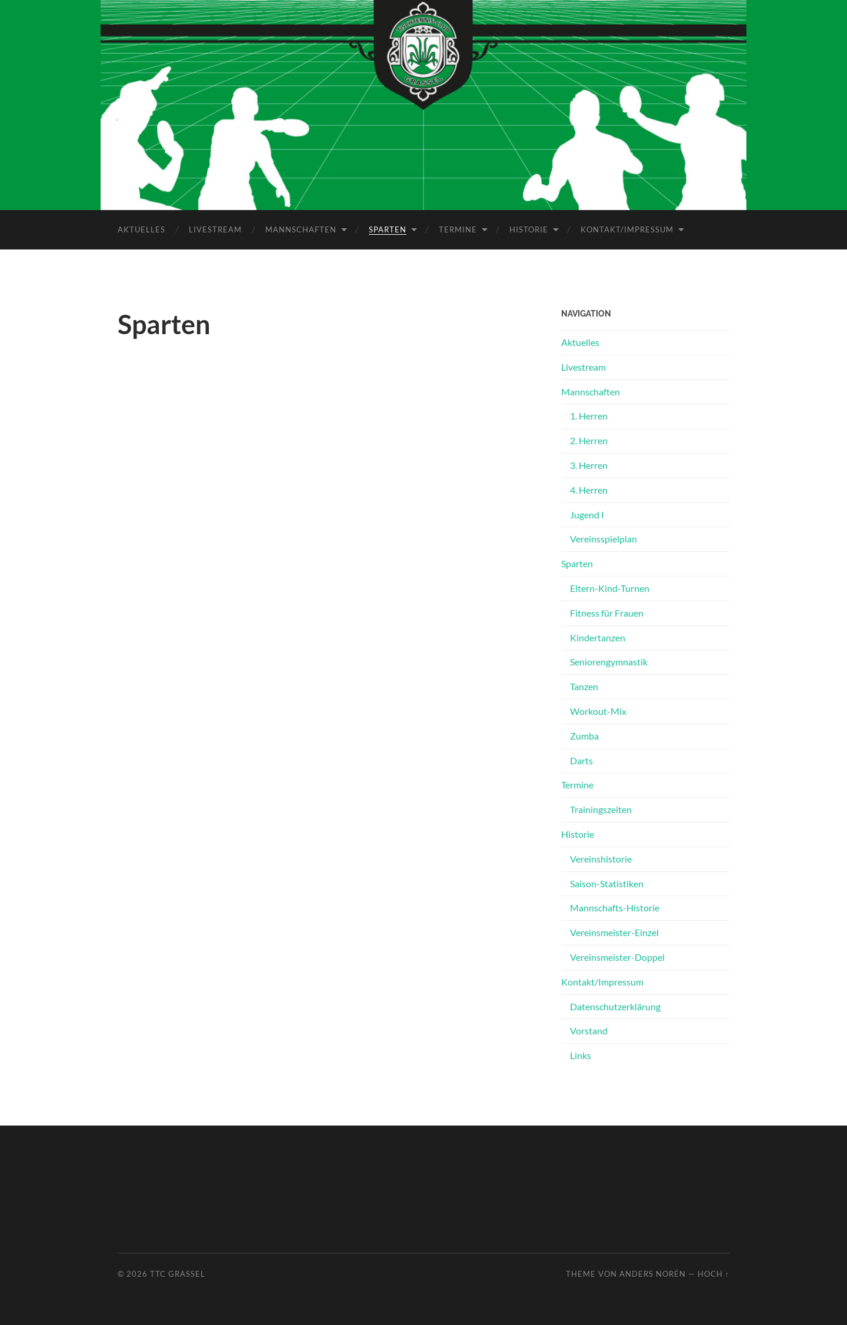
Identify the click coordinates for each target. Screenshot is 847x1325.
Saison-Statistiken (606, 882)
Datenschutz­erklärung (615, 1005)
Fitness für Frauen (606, 612)
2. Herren (589, 439)
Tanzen (584, 685)
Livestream (215, 229)
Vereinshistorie (601, 858)
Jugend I (587, 514)
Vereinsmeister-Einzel (614, 931)
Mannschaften (300, 229)
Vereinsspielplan (603, 538)
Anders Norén (652, 1273)
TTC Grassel (177, 1273)
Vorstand (589, 1030)
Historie (528, 229)
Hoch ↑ (713, 1273)
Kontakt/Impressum (627, 229)
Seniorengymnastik (609, 661)
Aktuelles (141, 229)
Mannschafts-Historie (614, 907)
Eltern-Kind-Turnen (609, 587)
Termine (458, 229)
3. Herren (589, 464)
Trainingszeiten (601, 808)
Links (580, 1054)
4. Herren (589, 489)
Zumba (584, 735)
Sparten (387, 229)
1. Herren (589, 415)
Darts (581, 759)
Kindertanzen (597, 636)
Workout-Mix (598, 710)
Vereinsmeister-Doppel (617, 956)
